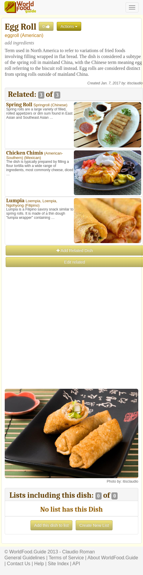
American (32, 35)
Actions (69, 26)
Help (39, 563)
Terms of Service (66, 557)
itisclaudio (135, 83)
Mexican (32, 157)
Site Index (58, 563)
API (76, 563)
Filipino (32, 205)
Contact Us (18, 563)
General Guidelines (24, 557)
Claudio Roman (78, 551)
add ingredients (19, 42)
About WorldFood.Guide (112, 557)
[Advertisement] (71, 339)
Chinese (59, 105)
